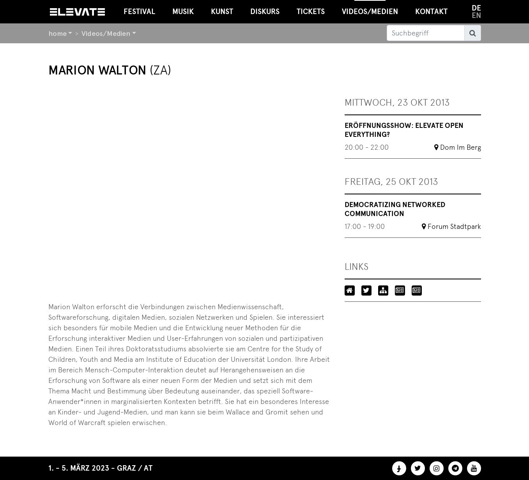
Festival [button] (139, 11)
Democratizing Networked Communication (395, 209)
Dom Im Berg (460, 147)
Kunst (222, 11)
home (57, 33)
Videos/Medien (105, 33)
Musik (183, 11)
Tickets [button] (311, 11)
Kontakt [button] (431, 11)
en (476, 15)
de (476, 8)
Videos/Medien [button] (370, 8)
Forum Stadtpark (454, 226)
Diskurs (265, 11)
